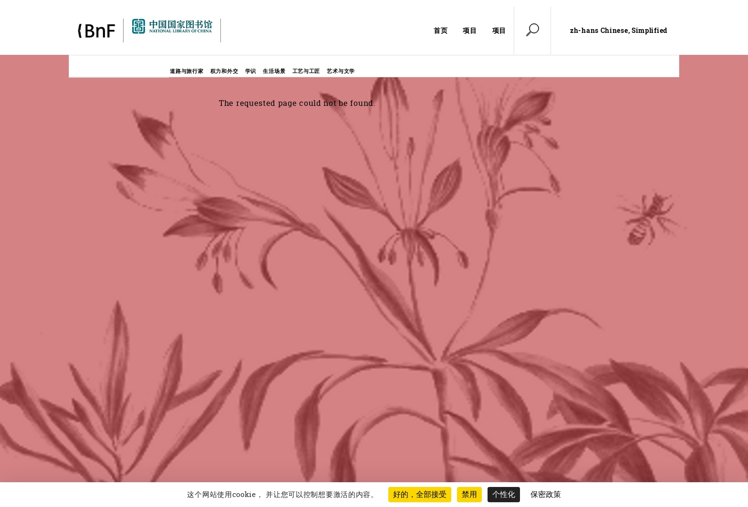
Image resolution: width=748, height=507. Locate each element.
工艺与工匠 (306, 70)
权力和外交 (224, 70)
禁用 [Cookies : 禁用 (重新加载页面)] (469, 494)
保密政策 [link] (545, 494)
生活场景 (274, 70)
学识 (250, 70)
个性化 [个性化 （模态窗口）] (503, 494)
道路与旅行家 (186, 70)
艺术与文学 (341, 70)
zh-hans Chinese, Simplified (618, 30)
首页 (440, 30)
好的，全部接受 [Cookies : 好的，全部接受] (420, 494)
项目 (470, 30)
